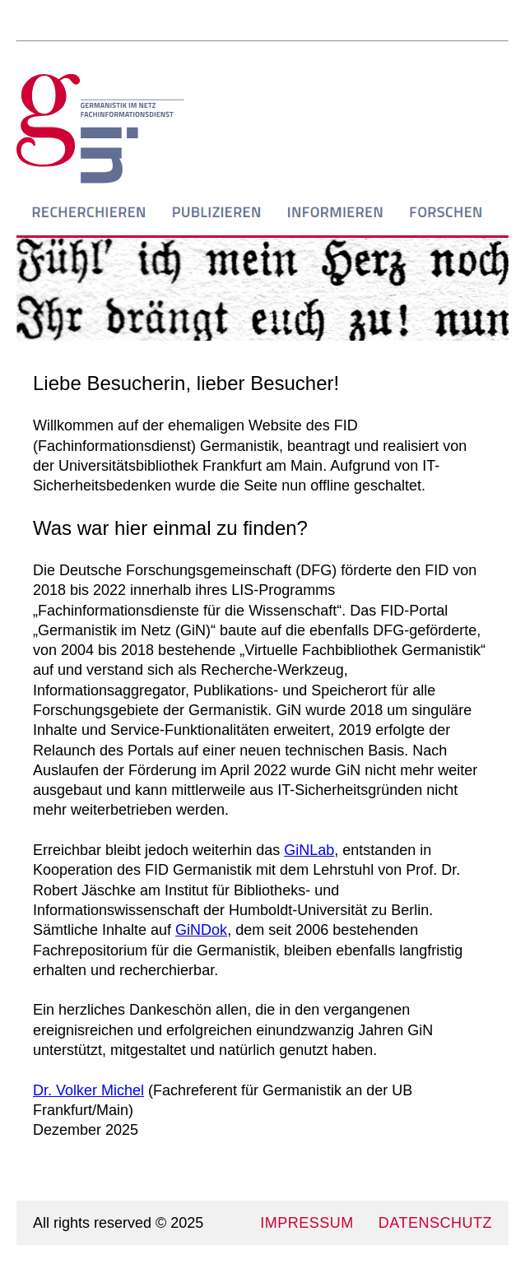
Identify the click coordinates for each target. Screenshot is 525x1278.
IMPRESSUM (307, 1223)
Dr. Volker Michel (88, 1090)
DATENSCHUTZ (435, 1223)
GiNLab (309, 850)
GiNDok (201, 930)
